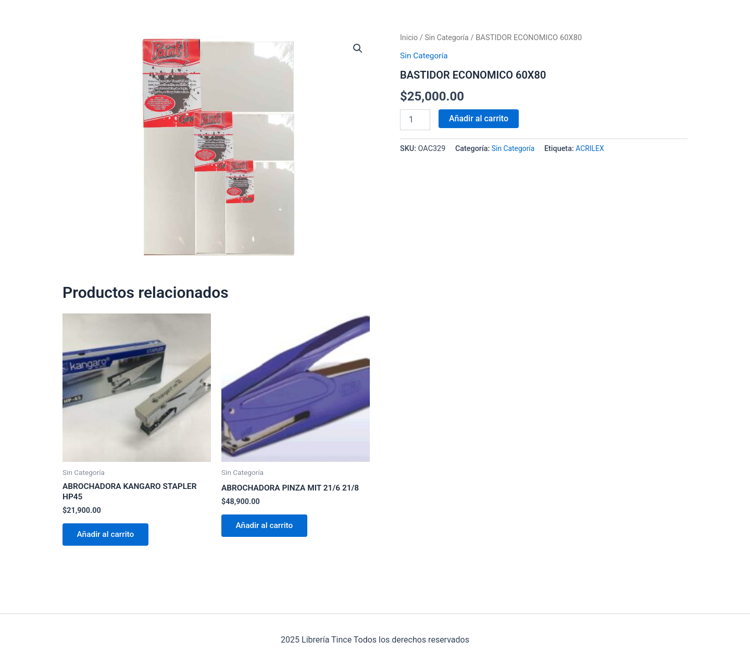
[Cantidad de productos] (415, 119)
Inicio (409, 37)
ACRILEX (591, 148)
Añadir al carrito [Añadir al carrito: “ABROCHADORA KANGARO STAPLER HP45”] (108, 537)
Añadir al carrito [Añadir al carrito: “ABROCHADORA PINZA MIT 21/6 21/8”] (266, 527)
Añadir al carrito (478, 118)
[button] (357, 49)
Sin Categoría (448, 37)
